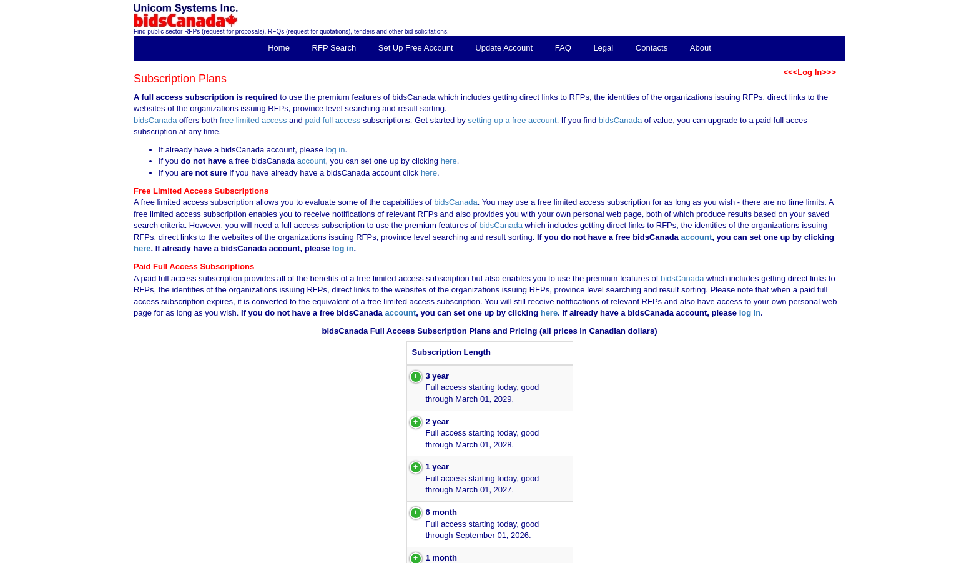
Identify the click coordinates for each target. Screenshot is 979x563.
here (449, 161)
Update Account (504, 47)
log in (335, 149)
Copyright (701, 549)
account (310, 161)
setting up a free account (512, 120)
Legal (603, 47)
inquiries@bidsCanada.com (807, 558)
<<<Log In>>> (809, 72)
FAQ (563, 47)
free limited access (253, 120)
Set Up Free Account (415, 47)
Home (279, 47)
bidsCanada (155, 120)
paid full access (332, 120)
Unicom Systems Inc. (761, 549)
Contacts (651, 47)
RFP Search (334, 47)
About (700, 47)
